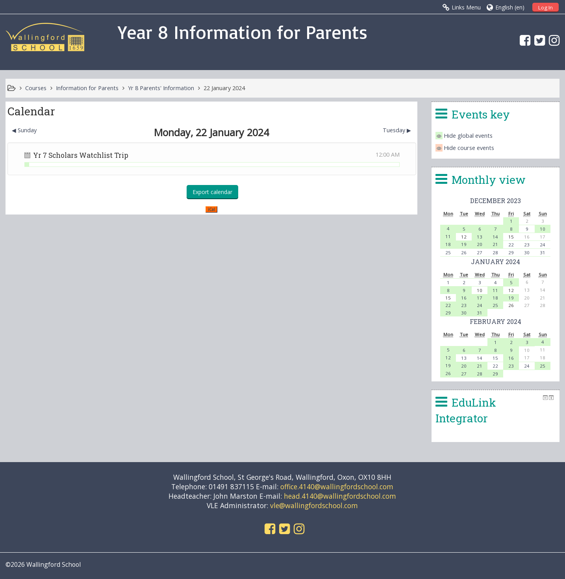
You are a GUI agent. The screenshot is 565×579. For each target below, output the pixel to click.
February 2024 (495, 321)
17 (479, 298)
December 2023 (495, 200)
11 (448, 236)
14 (495, 237)
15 (495, 358)
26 (464, 252)
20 (479, 244)
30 (527, 252)
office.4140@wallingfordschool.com (336, 486)
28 (495, 252)
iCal (211, 209)
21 (495, 244)
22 (511, 245)
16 (464, 298)
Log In (545, 7)
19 (464, 244)
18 (448, 244)
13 (479, 237)
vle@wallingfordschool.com (314, 505)
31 (542, 252)
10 (542, 229)
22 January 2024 (224, 88)
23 (527, 245)
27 (479, 252)
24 (542, 245)
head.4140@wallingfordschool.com (340, 496)
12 (448, 358)
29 (511, 252)
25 (448, 252)
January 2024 (495, 261)
